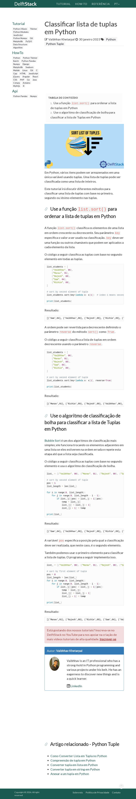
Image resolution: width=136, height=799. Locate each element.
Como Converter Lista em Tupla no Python (78, 756)
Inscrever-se (108, 639)
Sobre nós (78, 792)
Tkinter (33, 29)
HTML (23, 73)
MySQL (16, 86)
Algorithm (17, 47)
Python (16, 58)
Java (35, 79)
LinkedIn (74, 686)
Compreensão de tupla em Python (72, 760)
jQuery (16, 76)
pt (116, 3)
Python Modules (21, 32)
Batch (16, 61)
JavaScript (18, 35)
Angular (26, 76)
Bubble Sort (53, 440)
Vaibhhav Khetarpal (61, 39)
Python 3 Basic (20, 29)
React (35, 76)
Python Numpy (20, 38)
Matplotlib (18, 41)
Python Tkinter (30, 58)
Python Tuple (55, 44)
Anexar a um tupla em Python (69, 773)
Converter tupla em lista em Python (74, 765)
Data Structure (20, 44)
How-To (81, 3)
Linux (24, 70)
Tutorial (63, 3)
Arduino (26, 83)
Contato (116, 792)
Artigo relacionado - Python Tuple (84, 744)
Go (28, 79)
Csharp (16, 83)
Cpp (15, 73)
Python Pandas (29, 61)
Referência (101, 3)
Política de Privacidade (97, 792)
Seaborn (29, 67)
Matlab (16, 70)
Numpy (16, 64)
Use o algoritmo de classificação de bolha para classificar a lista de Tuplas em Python (83, 422)
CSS (15, 79)
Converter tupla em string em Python (75, 769)
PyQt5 (29, 41)
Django (26, 64)
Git (31, 38)
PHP (22, 79)
